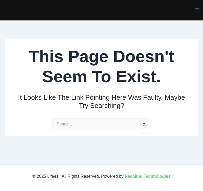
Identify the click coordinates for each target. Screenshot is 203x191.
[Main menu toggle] (197, 10)
